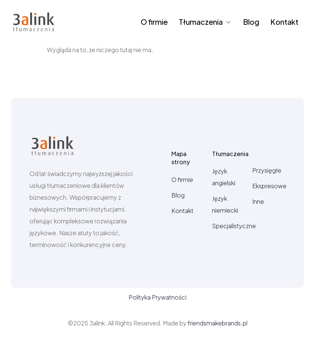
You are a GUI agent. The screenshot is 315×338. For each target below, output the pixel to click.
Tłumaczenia (205, 21)
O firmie (154, 21)
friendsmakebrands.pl (217, 323)
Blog (251, 21)
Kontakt (284, 21)
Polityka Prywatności (157, 297)
